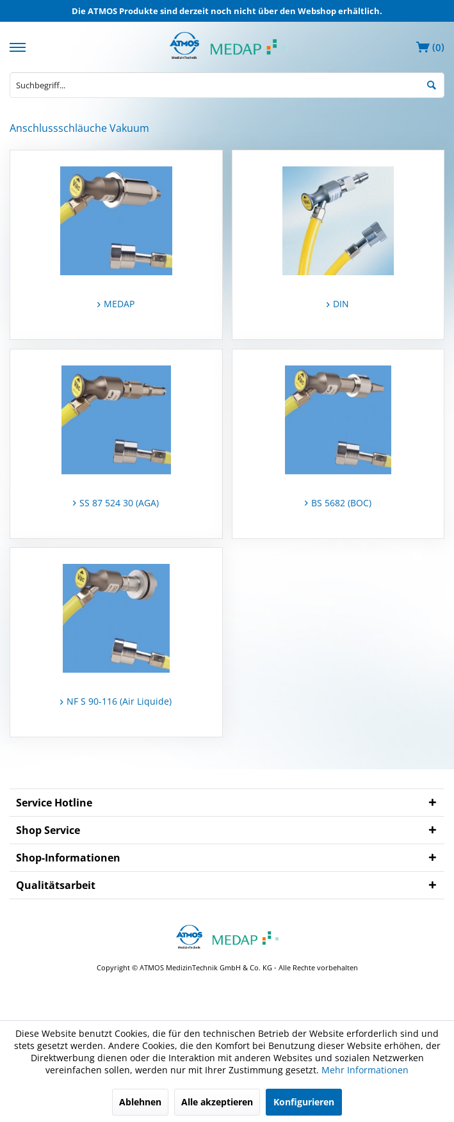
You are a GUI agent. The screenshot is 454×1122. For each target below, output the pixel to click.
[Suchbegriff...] (227, 85)
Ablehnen (140, 1102)
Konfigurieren (303, 1102)
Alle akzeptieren (217, 1102)
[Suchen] (431, 84)
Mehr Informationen (365, 1070)
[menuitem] (19, 46)
